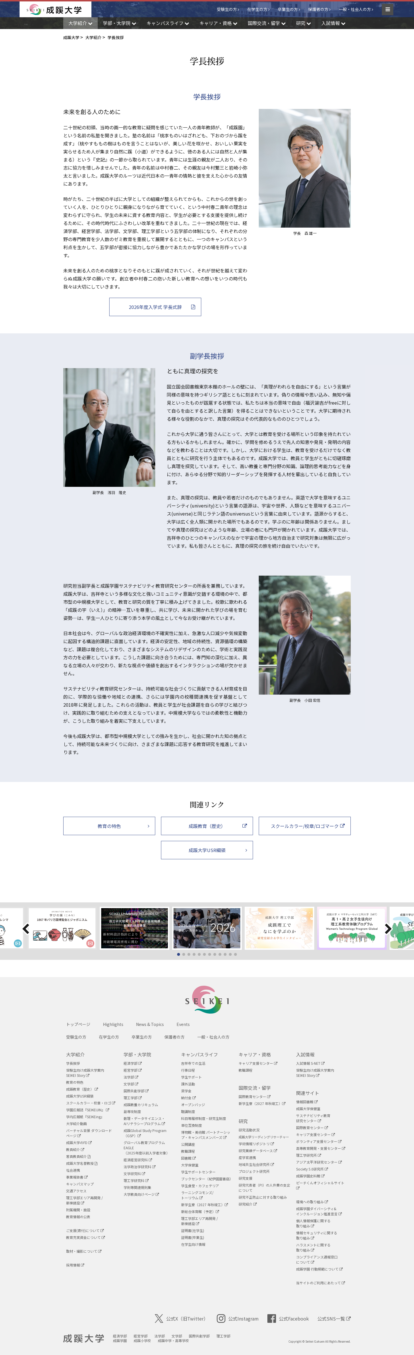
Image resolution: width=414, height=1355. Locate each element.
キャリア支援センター (258, 1063)
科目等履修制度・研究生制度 (203, 1118)
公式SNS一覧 (334, 1318)
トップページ (78, 1024)
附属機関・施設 (78, 1209)
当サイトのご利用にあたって (320, 1282)
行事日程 (188, 1070)
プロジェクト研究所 (254, 1171)
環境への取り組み (312, 1201)
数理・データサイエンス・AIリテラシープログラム (144, 1121)
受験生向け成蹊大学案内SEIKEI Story (85, 1073)
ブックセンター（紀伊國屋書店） (207, 1178)
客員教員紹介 (78, 1156)
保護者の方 (318, 9)
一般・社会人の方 (355, 9)
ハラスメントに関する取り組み (313, 1247)
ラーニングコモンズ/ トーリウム (197, 1195)
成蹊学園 (120, 1340)
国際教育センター (255, 1096)
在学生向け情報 (193, 1244)
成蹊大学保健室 (308, 1108)
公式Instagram (238, 1318)
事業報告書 (77, 1177)
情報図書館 (307, 1101)
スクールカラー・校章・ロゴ (90, 1102)
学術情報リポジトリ (256, 1143)
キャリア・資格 (255, 1054)
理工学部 (133, 1097)
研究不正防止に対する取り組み (263, 1197)
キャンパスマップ (80, 1183)
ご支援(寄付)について (85, 1230)
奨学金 (186, 1090)
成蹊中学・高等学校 (173, 1340)
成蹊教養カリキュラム (141, 1104)
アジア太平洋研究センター (319, 1162)
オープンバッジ (193, 1104)
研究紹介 (248, 1204)
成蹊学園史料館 (310, 1175)
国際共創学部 (136, 1090)
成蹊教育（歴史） (82, 1089)
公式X (181, 1318)
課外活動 (188, 1083)
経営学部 (133, 1070)
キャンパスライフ (199, 1054)
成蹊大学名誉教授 (81, 1163)
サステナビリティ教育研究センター (313, 1118)
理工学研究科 (136, 1180)
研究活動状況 (249, 1129)
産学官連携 (247, 1157)
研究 (243, 1121)
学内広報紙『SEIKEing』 (85, 1116)
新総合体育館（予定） (200, 1211)
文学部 (131, 1083)
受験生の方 (227, 9)
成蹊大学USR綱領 (79, 1095)
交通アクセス (76, 1190)
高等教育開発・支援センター (320, 1148)
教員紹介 (75, 1149)
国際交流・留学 (255, 1087)
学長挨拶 (73, 1063)
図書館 (188, 1158)
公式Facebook (288, 1318)
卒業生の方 (288, 9)
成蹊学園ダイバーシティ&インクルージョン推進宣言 (319, 1211)
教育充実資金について (85, 1237)
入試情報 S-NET (310, 1063)
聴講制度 (188, 1111)
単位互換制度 (191, 1125)
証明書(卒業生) (192, 1237)
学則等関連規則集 (137, 1187)
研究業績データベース (258, 1150)
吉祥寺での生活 (193, 1063)
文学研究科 (134, 1173)
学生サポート (191, 1077)
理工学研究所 (308, 1155)
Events (183, 1024)
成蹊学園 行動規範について (319, 1268)
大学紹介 (75, 1054)
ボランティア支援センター (319, 1141)
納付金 (188, 1097)
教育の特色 (74, 1082)
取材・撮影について (83, 1251)
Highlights (113, 1024)
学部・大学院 (137, 1054)
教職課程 (188, 1151)
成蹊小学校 (142, 1340)
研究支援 (245, 1178)
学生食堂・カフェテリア (200, 1185)
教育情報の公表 (78, 1216)
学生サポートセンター (198, 1171)
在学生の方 (257, 9)
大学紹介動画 (76, 1123)
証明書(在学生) (192, 1230)
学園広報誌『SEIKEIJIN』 (87, 1109)
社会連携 (73, 1170)
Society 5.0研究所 (312, 1168)
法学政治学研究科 (140, 1166)
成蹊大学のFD (79, 1142)
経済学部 (133, 1063)
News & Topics (150, 1024)
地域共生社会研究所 (256, 1164)
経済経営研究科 (138, 1159)
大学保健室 (189, 1164)
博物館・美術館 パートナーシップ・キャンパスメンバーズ (205, 1135)
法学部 (131, 1077)
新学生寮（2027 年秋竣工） (204, 1204)
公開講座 (188, 1144)
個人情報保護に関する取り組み (313, 1223)
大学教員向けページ (141, 1194)
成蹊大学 (83, 1338)
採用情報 (75, 1264)
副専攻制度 (132, 1111)
